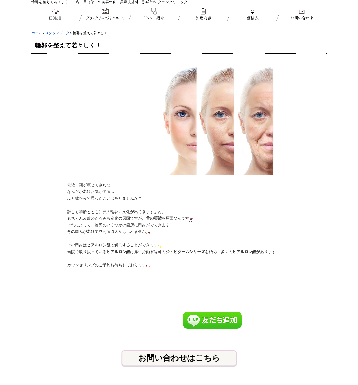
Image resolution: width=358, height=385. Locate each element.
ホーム (36, 33)
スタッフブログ (57, 33)
